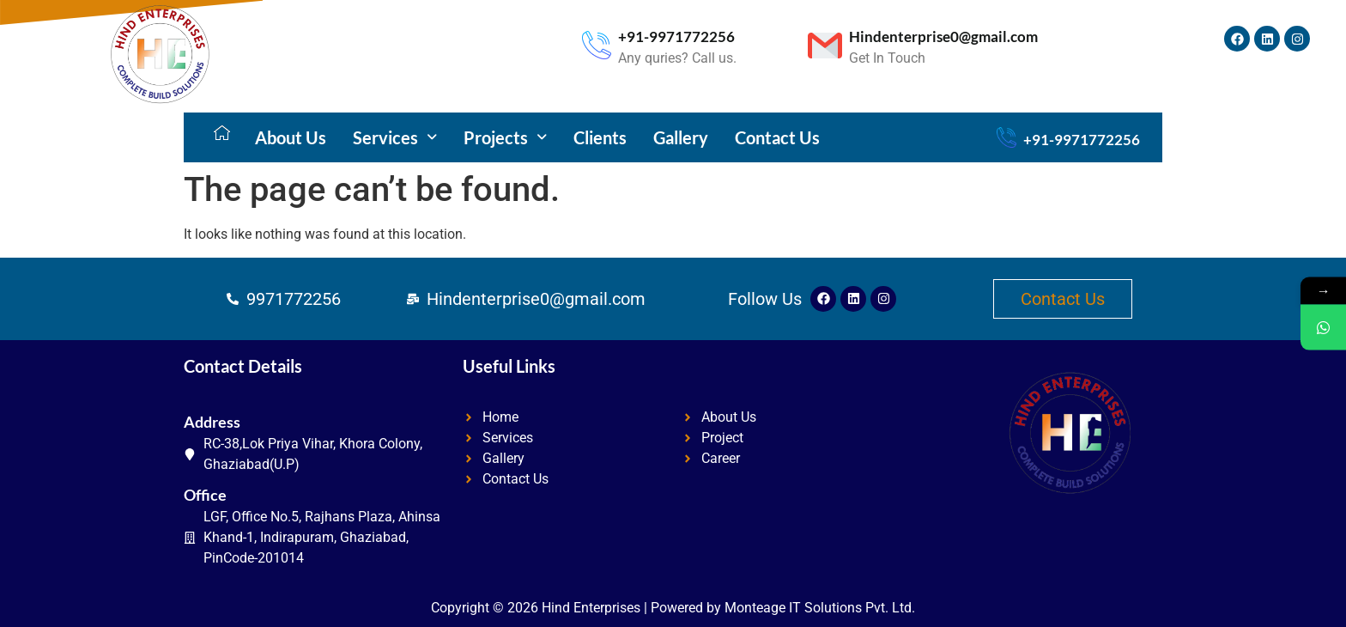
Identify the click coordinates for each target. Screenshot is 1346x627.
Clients (600, 137)
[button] (395, 137)
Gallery (680, 137)
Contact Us (777, 137)
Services (395, 137)
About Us (290, 137)
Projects (505, 137)
